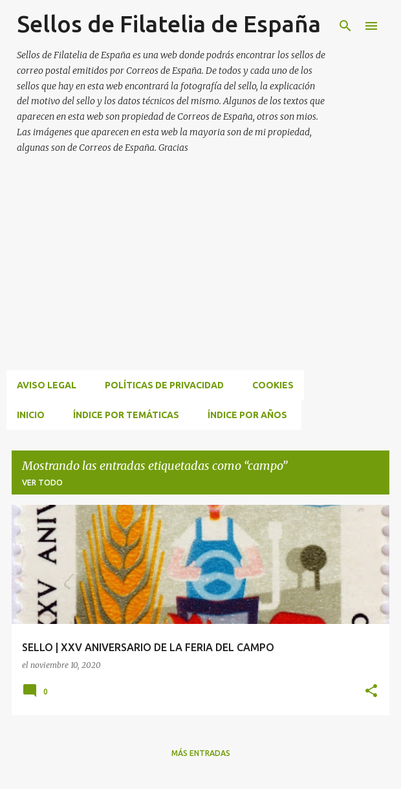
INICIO (31, 415)
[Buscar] (345, 25)
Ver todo (42, 482)
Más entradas (200, 753)
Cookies (273, 385)
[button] (371, 691)
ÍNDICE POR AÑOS (247, 415)
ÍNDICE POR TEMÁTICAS (126, 415)
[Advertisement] (203, 277)
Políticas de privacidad (164, 385)
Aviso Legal (46, 385)
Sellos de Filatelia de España (169, 23)
